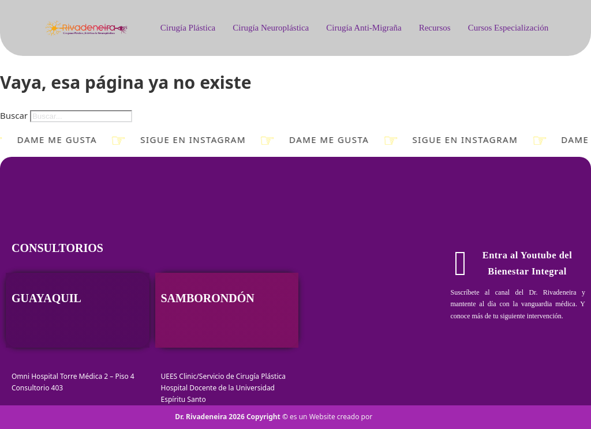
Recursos (435, 27)
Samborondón (208, 298)
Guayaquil (46, 298)
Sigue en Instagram (190, 140)
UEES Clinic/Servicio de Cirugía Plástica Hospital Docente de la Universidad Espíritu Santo (223, 388)
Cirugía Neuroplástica (271, 27)
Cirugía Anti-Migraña (363, 27)
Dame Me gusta (54, 140)
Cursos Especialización (508, 27)
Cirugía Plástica (187, 27)
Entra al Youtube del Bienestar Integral (513, 263)
